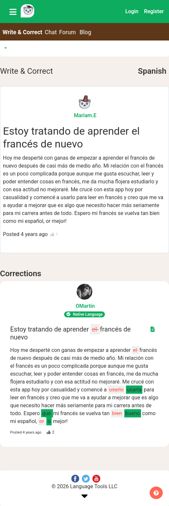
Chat (51, 32)
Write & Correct (22, 32)
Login (131, 11)
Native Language (84, 314)
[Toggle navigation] (13, 11)
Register (154, 11)
